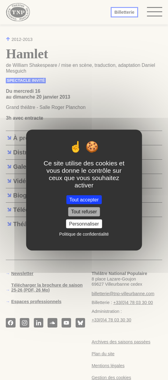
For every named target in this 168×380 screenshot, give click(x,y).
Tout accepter (83, 199)
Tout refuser (84, 211)
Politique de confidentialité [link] (84, 234)
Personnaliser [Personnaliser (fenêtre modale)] (84, 223)
